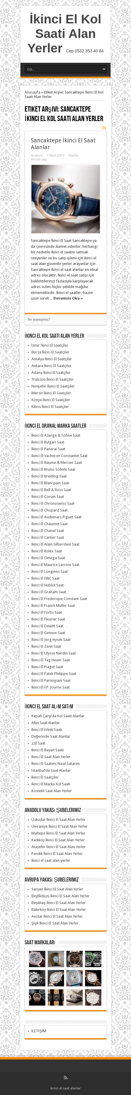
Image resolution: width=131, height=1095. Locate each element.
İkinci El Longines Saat (49, 571)
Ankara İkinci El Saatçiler (51, 366)
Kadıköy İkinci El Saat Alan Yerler (58, 840)
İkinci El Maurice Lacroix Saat (55, 564)
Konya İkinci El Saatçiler (50, 400)
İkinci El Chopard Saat (49, 510)
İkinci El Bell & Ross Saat (51, 490)
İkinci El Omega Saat (48, 558)
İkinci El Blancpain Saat (50, 483)
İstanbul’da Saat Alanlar (51, 770)
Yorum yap (39, 159)
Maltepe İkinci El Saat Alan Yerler (58, 833)
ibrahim (37, 155)
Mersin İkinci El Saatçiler (51, 393)
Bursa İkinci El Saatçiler (50, 352)
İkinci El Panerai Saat (48, 449)
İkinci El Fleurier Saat (48, 619)
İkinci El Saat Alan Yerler (51, 757)
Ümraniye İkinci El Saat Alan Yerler (59, 826)
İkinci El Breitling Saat (49, 476)
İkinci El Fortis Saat (46, 612)
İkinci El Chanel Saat (47, 530)
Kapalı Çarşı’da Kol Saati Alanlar (58, 716)
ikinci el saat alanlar (65, 1088)
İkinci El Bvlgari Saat (48, 442)
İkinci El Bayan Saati (47, 750)
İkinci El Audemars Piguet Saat (56, 517)
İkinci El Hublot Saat (47, 585)
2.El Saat (38, 743)
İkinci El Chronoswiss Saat (53, 503)
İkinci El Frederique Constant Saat (59, 598)
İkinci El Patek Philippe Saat (53, 673)
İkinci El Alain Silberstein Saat (55, 544)
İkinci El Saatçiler (45, 777)
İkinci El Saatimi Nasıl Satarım (55, 763)
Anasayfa (32, 92)
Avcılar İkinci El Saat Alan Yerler (57, 916)
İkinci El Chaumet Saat (49, 524)
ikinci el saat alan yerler (50, 860)
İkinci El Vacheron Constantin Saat (59, 456)
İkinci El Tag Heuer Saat (50, 660)
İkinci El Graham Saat (48, 592)
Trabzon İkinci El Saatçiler (52, 379)
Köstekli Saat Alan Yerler (51, 791)
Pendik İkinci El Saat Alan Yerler (57, 853)
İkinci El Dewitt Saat (47, 626)
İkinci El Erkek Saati (47, 729)
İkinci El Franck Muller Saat (53, 605)
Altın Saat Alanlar (45, 723)
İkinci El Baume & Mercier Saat (56, 462)
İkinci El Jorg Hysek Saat (51, 639)
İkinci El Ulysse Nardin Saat (53, 653)
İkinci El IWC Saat (45, 578)
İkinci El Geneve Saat (48, 633)
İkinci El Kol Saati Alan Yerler (64, 33)
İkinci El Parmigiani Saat (51, 680)
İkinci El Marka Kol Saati (51, 784)
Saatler (73, 155)
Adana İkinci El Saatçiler (51, 372)
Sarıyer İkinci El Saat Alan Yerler (57, 889)
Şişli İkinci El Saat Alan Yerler (55, 923)
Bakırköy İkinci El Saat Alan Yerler (58, 909)
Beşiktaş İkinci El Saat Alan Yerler (58, 903)
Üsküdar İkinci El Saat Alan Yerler (58, 819)
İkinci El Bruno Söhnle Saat (53, 469)
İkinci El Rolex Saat (46, 551)
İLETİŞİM (39, 1031)
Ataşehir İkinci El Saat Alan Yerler (58, 847)
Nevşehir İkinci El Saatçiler (53, 386)
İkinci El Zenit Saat (46, 646)
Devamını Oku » (68, 298)
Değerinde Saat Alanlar (50, 736)
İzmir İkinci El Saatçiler (49, 345)
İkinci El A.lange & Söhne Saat (56, 435)
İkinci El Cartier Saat (47, 537)
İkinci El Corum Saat (47, 496)
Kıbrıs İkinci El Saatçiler (50, 406)
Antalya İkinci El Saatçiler (51, 359)
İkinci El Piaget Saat (47, 667)
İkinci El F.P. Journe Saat (50, 687)
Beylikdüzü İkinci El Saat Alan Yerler (60, 896)
